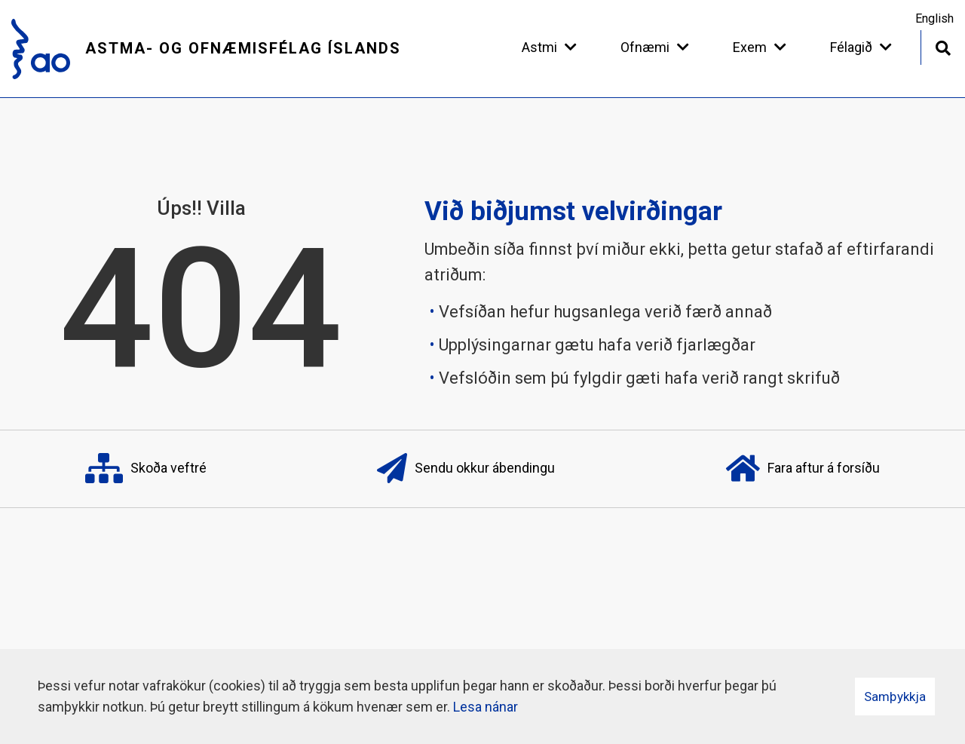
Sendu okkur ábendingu (466, 469)
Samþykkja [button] (895, 696)
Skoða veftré (146, 469)
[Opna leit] (943, 46)
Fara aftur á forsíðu (803, 469)
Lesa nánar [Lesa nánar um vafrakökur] (485, 707)
